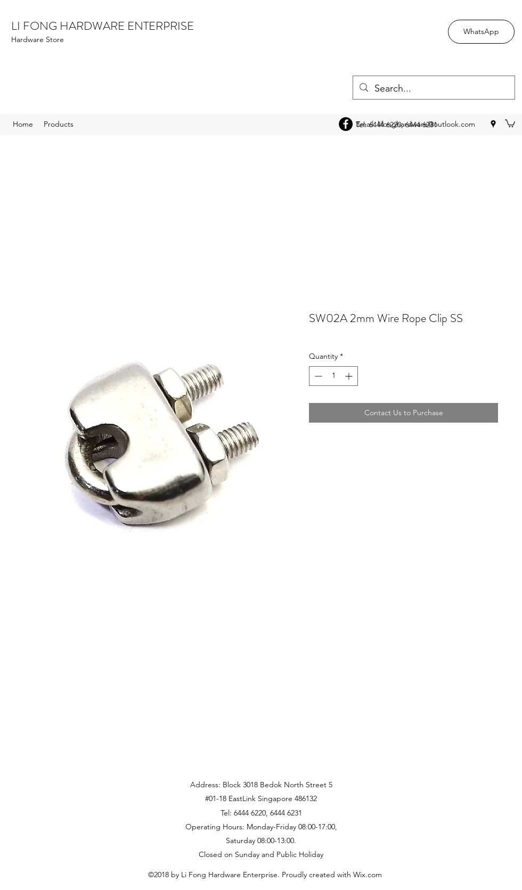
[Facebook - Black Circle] (346, 124)
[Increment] (349, 376)
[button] (510, 123)
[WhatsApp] (481, 32)
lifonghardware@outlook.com (426, 124)
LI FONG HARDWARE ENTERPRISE (102, 26)
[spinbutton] (333, 376)
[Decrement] (317, 376)
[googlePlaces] (493, 124)
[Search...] (433, 89)
